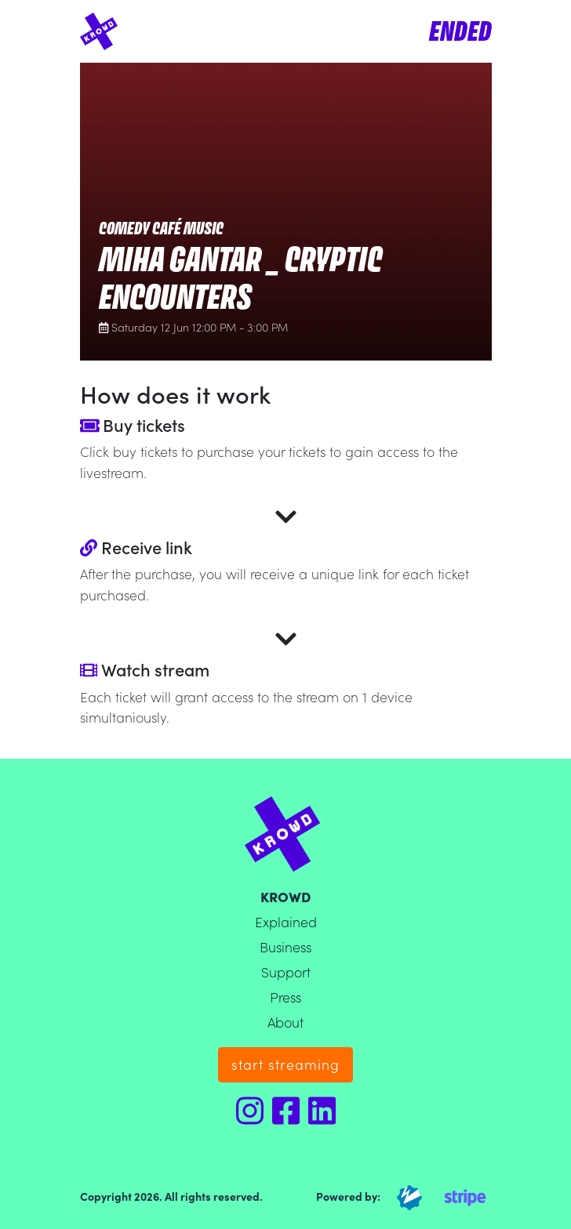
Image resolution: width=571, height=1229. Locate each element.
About (285, 1021)
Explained (286, 921)
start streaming (285, 1064)
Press (285, 996)
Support (286, 971)
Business (285, 946)
